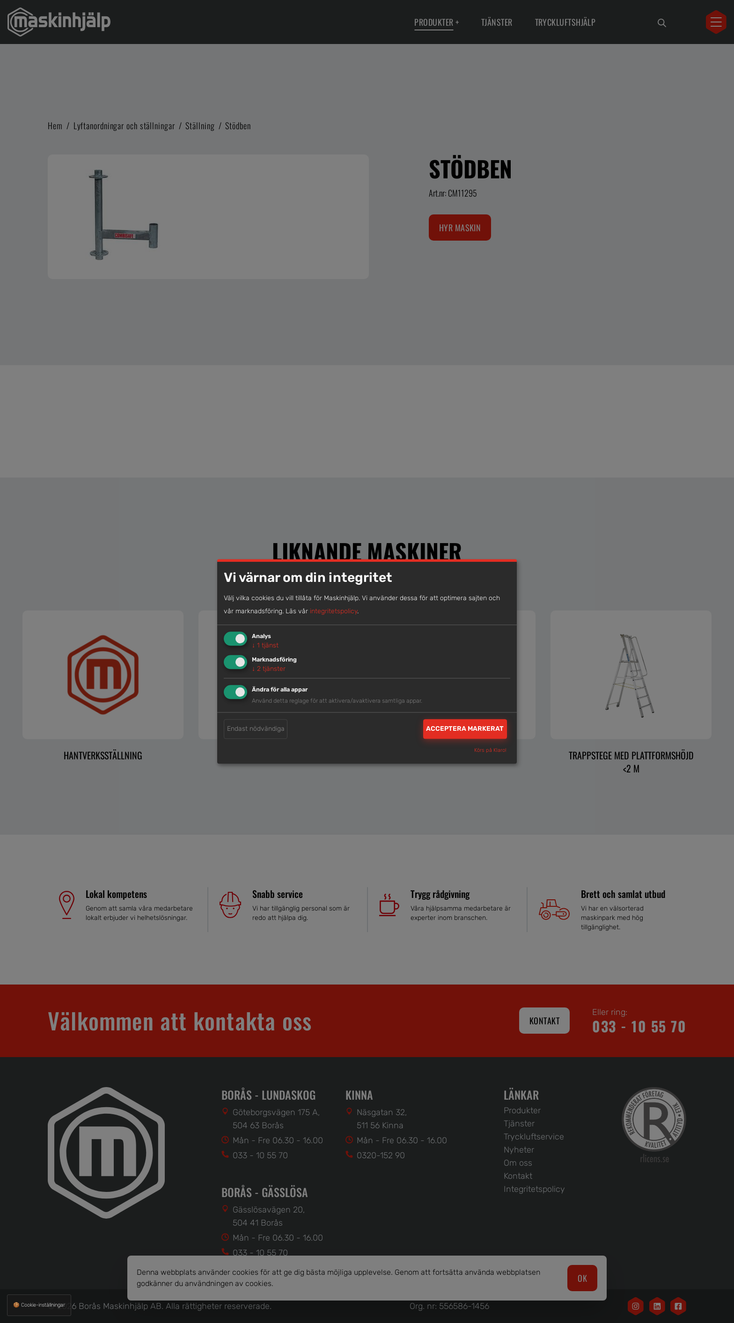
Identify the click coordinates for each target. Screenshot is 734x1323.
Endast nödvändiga (256, 729)
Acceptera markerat (465, 729)
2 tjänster (269, 669)
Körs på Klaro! (490, 751)
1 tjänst (265, 645)
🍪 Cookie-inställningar (39, 1305)
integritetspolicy (333, 611)
